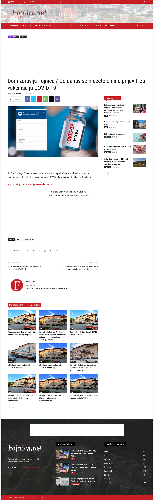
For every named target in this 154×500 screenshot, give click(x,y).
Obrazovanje (43, 25)
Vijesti (27, 25)
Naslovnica (12, 33)
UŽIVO (98, 25)
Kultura (107, 167)
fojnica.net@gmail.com (32, 467)
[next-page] (13, 406)
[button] (143, 26)
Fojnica (16, 36)
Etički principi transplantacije (115, 134)
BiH (9, 329)
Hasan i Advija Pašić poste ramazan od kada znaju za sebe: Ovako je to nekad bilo (79, 267)
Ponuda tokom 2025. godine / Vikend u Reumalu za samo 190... (83, 453)
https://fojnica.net (30, 285)
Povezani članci (16, 305)
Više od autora (33, 305)
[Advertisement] (77, 58)
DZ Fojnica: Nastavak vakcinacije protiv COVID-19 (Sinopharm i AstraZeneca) (20, 398)
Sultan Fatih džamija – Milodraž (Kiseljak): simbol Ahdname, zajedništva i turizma (116, 161)
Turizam (85, 25)
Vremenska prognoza (57, 2)
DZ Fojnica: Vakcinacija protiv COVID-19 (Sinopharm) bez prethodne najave (50, 398)
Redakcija (20, 93)
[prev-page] (9, 406)
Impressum (44, 2)
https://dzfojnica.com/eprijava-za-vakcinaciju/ (30, 184)
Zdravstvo (23, 36)
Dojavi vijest (71, 2)
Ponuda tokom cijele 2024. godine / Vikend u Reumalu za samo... (83, 467)
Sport (72, 25)
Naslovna (14, 25)
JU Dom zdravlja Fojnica (25, 239)
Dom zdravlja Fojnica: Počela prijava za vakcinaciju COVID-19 (24, 267)
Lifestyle (110, 25)
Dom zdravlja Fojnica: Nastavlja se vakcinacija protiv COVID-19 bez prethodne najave (83, 367)
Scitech (59, 25)
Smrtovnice (75, 484)
